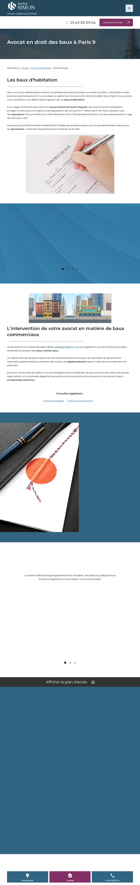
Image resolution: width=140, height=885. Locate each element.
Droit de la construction (80, 400)
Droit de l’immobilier (41, 68)
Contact (70, 880)
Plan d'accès (27, 880)
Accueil (25, 68)
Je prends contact (116, 22)
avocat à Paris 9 (64, 347)
